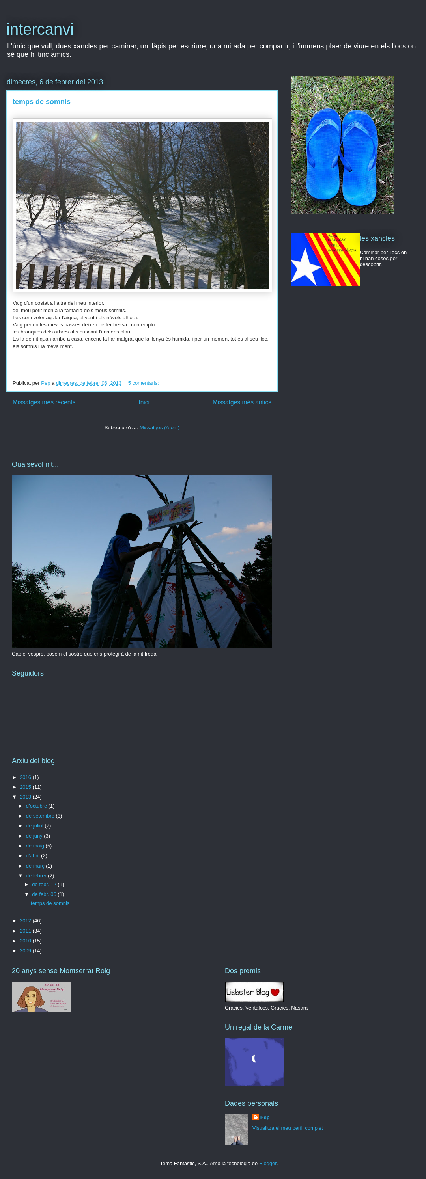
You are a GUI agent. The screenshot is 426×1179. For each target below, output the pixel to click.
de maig (36, 846)
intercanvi (40, 29)
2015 (26, 787)
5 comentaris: (144, 383)
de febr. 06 (45, 894)
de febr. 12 (45, 884)
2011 (26, 931)
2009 (26, 951)
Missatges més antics (242, 402)
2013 (26, 797)
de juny (35, 836)
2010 (26, 941)
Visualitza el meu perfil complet (287, 1128)
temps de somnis (42, 102)
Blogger (268, 1163)
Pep (265, 1117)
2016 (26, 777)
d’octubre (37, 806)
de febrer (37, 876)
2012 (26, 921)
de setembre (41, 816)
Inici (143, 402)
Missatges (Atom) (159, 427)
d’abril (33, 856)
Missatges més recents (44, 402)
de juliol (35, 826)
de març (36, 866)
